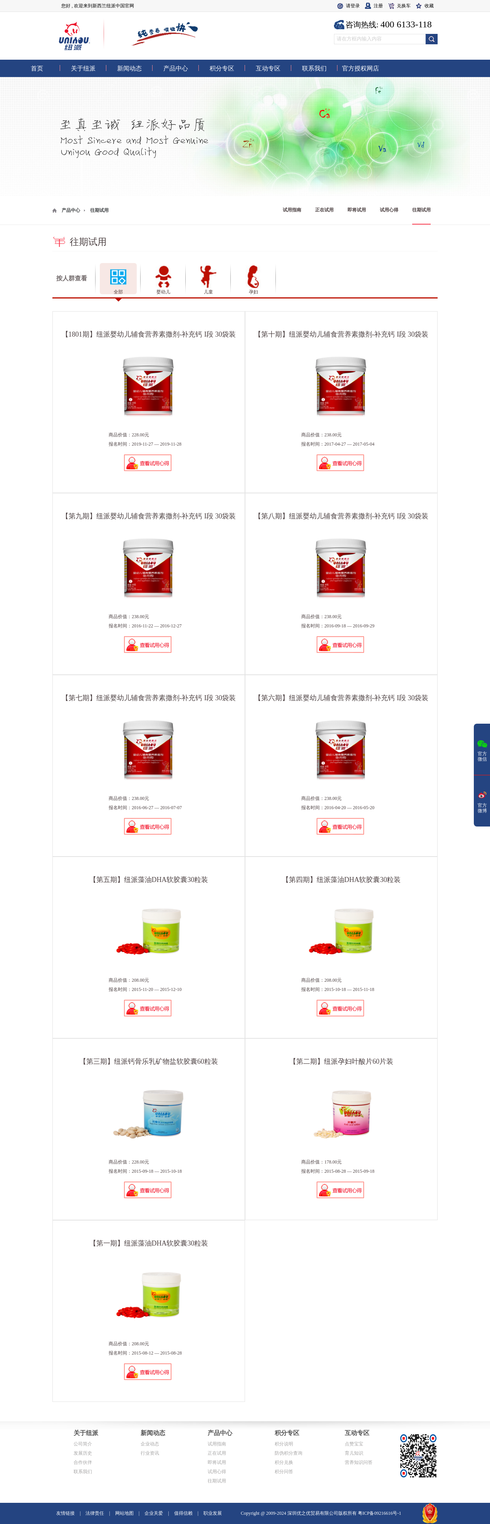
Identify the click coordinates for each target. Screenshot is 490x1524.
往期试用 (421, 210)
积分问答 (284, 1471)
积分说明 (284, 1444)
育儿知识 (354, 1453)
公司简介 (83, 1444)
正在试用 (324, 210)
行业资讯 (150, 1453)
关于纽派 (86, 1433)
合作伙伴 (83, 1462)
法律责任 (95, 1513)
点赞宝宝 (354, 1444)
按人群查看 (71, 278)
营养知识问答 (359, 1462)
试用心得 (389, 210)
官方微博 (482, 801)
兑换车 (404, 5)
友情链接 (65, 1513)
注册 (378, 5)
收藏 (429, 5)
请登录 (353, 5)
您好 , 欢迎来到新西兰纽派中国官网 (97, 5)
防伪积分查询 (288, 1453)
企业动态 (150, 1444)
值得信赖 (183, 1513)
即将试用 (356, 210)
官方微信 (482, 750)
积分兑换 (284, 1462)
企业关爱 (153, 1513)
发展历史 (83, 1453)
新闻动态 (153, 1433)
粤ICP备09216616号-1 (379, 1513)
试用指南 (292, 210)
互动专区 (357, 1433)
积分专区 (287, 1433)
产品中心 (71, 210)
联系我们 (83, 1471)
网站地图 (124, 1513)
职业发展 (212, 1513)
